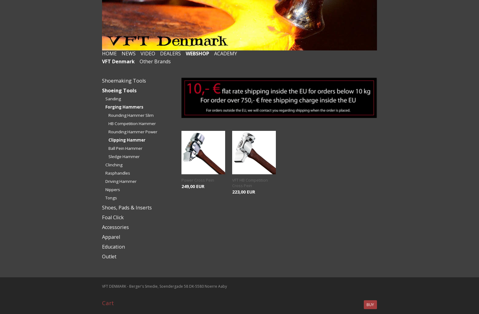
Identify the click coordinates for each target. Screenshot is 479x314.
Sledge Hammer (124, 156)
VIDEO (148, 53)
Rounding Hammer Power (132, 132)
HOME (109, 53)
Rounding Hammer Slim (131, 115)
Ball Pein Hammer (125, 148)
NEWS (129, 53)
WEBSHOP (197, 53)
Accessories (115, 227)
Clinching (113, 165)
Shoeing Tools (119, 90)
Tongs (111, 198)
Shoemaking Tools (124, 80)
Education (113, 246)
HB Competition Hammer (132, 123)
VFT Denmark (118, 61)
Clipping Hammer (126, 140)
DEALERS (170, 53)
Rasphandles (117, 173)
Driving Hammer (121, 181)
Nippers (112, 189)
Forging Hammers (124, 107)
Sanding (113, 99)
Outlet (109, 256)
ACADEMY (225, 53)
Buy (370, 304)
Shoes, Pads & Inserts (127, 207)
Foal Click (113, 217)
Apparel (111, 237)
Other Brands (155, 61)
